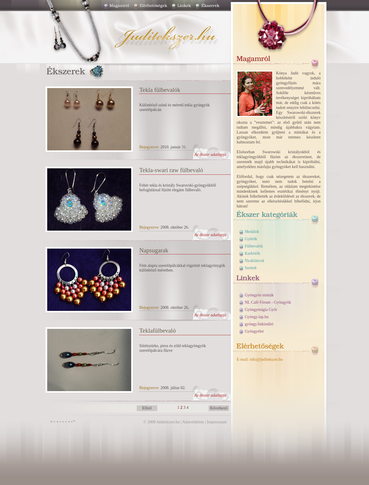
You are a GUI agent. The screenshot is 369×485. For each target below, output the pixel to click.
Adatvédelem (193, 422)
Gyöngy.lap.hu (256, 317)
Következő (219, 408)
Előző (147, 408)
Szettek (251, 268)
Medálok (252, 231)
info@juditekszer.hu (266, 359)
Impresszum (216, 422)
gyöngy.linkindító (259, 324)
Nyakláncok (254, 260)
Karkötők (252, 253)
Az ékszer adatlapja (210, 154)
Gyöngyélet (254, 331)
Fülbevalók (254, 246)
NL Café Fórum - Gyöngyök (268, 302)
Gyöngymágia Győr (261, 309)
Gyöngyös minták (259, 295)
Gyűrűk (251, 239)
